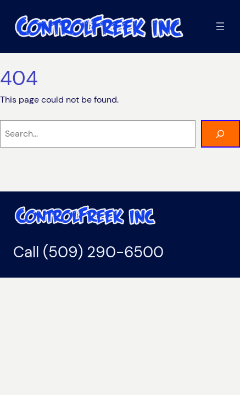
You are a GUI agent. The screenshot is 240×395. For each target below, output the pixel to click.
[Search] (220, 134)
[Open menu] (220, 26)
